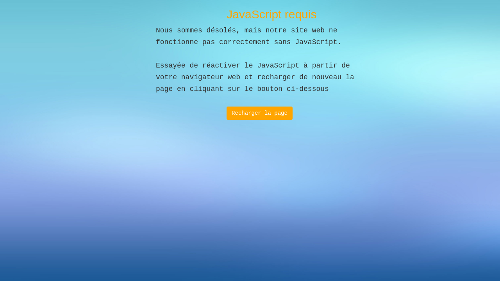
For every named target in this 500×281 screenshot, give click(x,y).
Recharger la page (260, 113)
